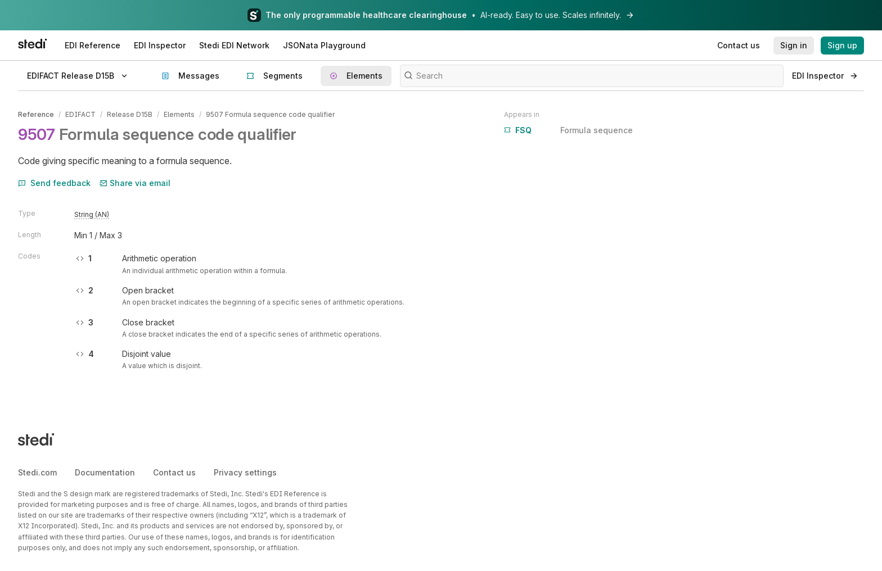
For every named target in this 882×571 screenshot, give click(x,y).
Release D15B (129, 114)
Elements (179, 114)
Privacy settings (245, 472)
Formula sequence (568, 130)
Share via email (135, 183)
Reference (36, 114)
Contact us (174, 472)
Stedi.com (37, 472)
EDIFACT (80, 114)
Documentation (105, 472)
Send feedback (54, 183)
